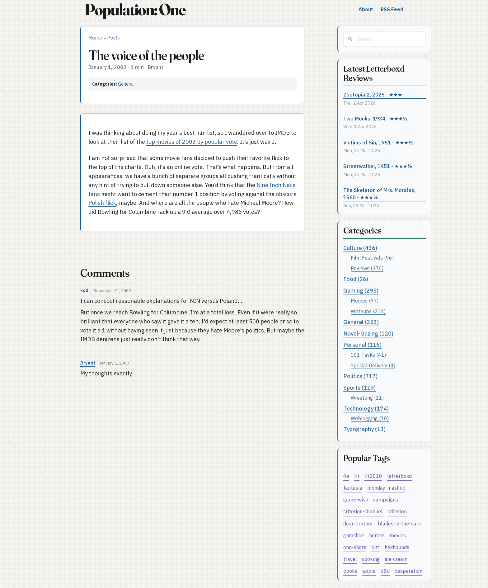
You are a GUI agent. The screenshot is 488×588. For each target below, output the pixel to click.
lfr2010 (373, 476)
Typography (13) (364, 429)
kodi (85, 290)
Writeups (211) (368, 311)
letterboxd (399, 476)
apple (369, 570)
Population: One (135, 9)
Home (95, 38)
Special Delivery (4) (373, 365)
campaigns (385, 499)
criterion (397, 511)
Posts (113, 38)
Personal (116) (362, 344)
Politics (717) (360, 376)
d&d (385, 570)
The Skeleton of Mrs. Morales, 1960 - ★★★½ (379, 193)
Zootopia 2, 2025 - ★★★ (372, 94)
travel (350, 559)
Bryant (87, 363)
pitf (375, 547)
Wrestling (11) (367, 397)
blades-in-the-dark (399, 523)
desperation (408, 570)
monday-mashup (386, 487)
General (126, 84)
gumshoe (353, 535)
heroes (377, 535)
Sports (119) (359, 387)
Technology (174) (366, 408)
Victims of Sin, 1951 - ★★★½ (378, 142)
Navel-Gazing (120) (368, 333)
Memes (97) (364, 300)
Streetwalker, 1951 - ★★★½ (377, 166)
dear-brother (358, 523)
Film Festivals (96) (372, 257)
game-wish (355, 499)
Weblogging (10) (370, 418)
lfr (356, 476)
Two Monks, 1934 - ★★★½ (375, 118)
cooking (371, 559)
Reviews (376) (367, 268)
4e (346, 476)
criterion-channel (362, 511)
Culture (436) (360, 248)
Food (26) (355, 279)
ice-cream (396, 559)
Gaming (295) (360, 290)
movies (398, 535)
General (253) (361, 322)
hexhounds (397, 547)
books (350, 570)
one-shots (354, 547)
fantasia (352, 487)
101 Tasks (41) (368, 354)
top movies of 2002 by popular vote (191, 141)
